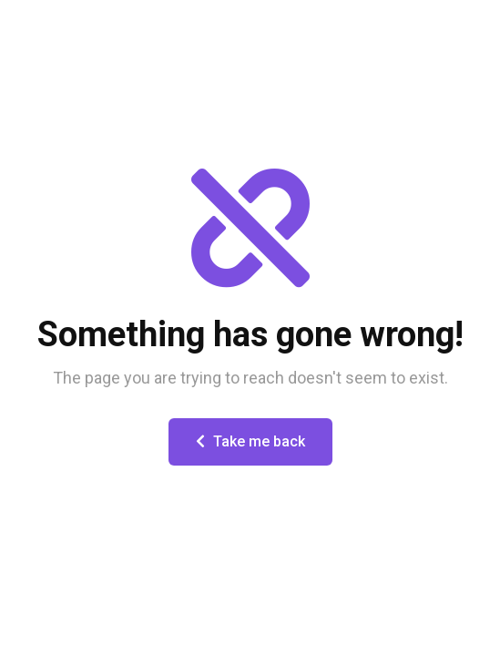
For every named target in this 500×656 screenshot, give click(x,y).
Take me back (250, 441)
